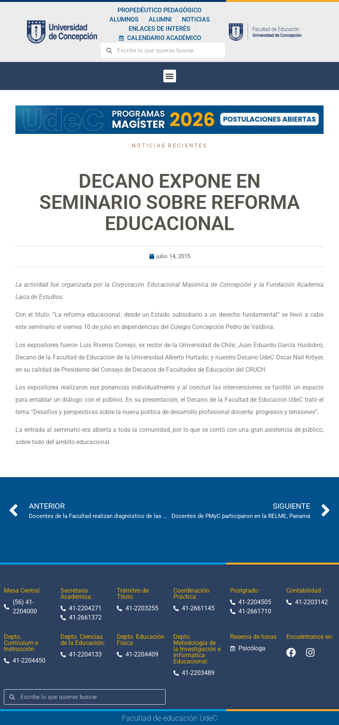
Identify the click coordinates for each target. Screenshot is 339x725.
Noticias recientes (169, 145)
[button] (169, 76)
